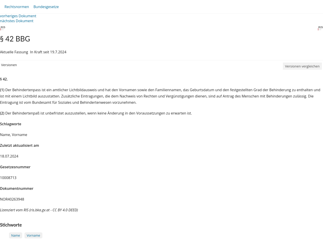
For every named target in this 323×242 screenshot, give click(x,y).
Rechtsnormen (16, 6)
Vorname (33, 235)
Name (15, 235)
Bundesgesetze (46, 6)
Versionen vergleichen (302, 66)
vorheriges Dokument (18, 15)
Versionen (9, 65)
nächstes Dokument (16, 20)
